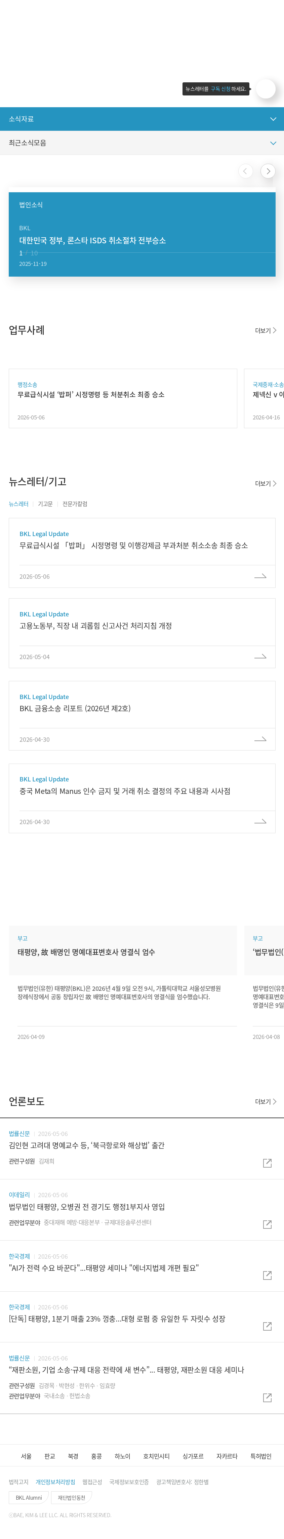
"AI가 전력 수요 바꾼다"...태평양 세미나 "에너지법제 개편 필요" (104, 1267)
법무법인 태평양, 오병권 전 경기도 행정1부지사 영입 (87, 1206)
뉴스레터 (19, 504)
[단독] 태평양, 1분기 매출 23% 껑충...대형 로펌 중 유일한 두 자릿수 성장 (117, 1318)
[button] (250, 13)
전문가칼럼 (75, 504)
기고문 (45, 504)
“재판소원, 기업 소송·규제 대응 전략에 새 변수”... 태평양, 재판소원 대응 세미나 (126, 1369)
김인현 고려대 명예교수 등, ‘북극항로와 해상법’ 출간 (87, 1145)
